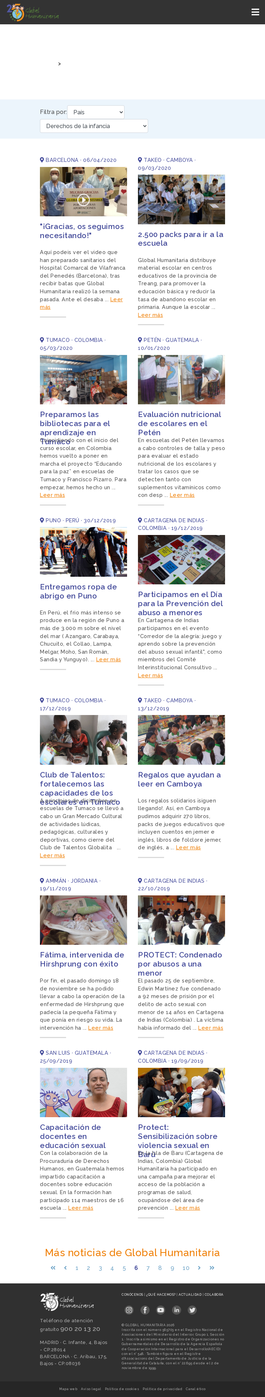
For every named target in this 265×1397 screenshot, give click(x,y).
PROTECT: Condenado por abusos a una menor (180, 963)
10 (186, 1268)
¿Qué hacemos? (161, 1294)
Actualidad (191, 1294)
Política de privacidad (162, 1389)
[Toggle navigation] (256, 12)
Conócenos (133, 1294)
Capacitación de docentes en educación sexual (73, 1136)
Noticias (74, 63)
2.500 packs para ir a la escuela (180, 239)
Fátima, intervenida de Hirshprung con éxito (82, 959)
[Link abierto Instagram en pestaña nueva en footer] (129, 1307)
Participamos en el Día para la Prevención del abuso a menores (180, 603)
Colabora (214, 1294)
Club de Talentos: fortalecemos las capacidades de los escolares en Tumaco (80, 788)
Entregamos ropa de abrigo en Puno (78, 591)
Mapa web (68, 1389)
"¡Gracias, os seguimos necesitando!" (82, 231)
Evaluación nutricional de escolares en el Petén (179, 423)
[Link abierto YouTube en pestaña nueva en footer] (160, 1307)
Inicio (46, 63)
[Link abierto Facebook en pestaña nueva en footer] (145, 1307)
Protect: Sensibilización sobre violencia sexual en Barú (178, 1141)
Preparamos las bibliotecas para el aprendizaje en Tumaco (75, 428)
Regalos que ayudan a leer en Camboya (179, 779)
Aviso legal (91, 1389)
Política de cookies (122, 1389)
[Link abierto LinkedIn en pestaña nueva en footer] (176, 1307)
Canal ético (196, 1389)
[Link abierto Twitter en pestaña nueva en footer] (192, 1307)
